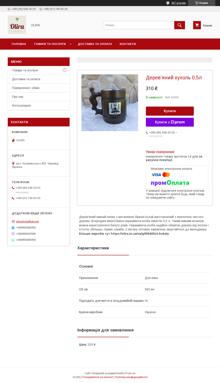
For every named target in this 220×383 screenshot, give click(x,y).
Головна (19, 44)
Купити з (170, 122)
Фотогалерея (21, 105)
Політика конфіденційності (131, 377)
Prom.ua (130, 373)
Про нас (17, 96)
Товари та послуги (50, 44)
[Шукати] (179, 25)
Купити (170, 111)
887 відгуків (178, 3)
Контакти (128, 44)
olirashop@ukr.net (27, 221)
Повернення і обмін (26, 88)
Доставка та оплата (95, 44)
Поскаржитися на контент (97, 377)
